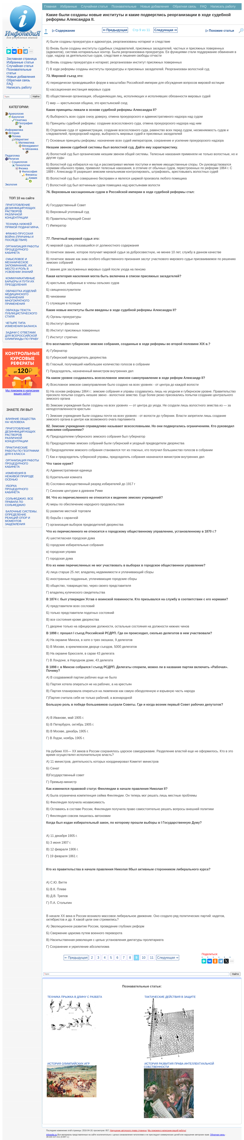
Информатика (14, 129)
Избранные (68, 6)
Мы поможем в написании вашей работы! (167, 1130)
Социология (19, 162)
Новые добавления (21, 76)
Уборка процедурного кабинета (16, 489)
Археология (15, 113)
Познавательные (124, 6)
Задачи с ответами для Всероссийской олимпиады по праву (21, 335)
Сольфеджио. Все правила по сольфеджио (19, 502)
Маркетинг (22, 139)
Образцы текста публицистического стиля (21, 313)
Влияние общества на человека (20, 420)
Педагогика (12, 155)
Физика (23, 168)
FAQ (10, 84)
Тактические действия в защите (170, 996)
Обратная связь (18, 80)
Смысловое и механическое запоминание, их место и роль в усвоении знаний (19, 265)
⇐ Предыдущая (115, 30)
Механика (31, 149)
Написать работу (19, 87)
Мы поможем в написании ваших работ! (22, 392)
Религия (13, 158)
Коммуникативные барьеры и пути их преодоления (20, 281)
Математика (26, 142)
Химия (33, 177)
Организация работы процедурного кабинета (22, 249)
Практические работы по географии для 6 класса (22, 451)
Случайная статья (20, 66)
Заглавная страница (22, 58)
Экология (11, 184)
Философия (29, 171)
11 (152, 957)
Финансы (31, 174)
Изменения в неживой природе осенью (19, 476)
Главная (50, 6)
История (13, 133)
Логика (16, 136)
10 (143, 957)
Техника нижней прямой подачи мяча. (22, 225)
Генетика (21, 120)
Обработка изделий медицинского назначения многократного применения (20, 297)
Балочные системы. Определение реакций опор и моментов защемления (21, 518)
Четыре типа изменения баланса (21, 324)
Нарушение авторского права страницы (128, 1130)
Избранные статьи (20, 62)
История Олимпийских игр (68, 1063)
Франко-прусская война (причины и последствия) (19, 237)
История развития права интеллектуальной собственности (179, 1065)
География (25, 123)
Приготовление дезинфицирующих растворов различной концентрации (20, 211)
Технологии (22, 165)
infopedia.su (51, 1135)
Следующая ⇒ (165, 30)
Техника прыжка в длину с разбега (74, 996)
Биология (18, 116)
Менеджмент (30, 145)
